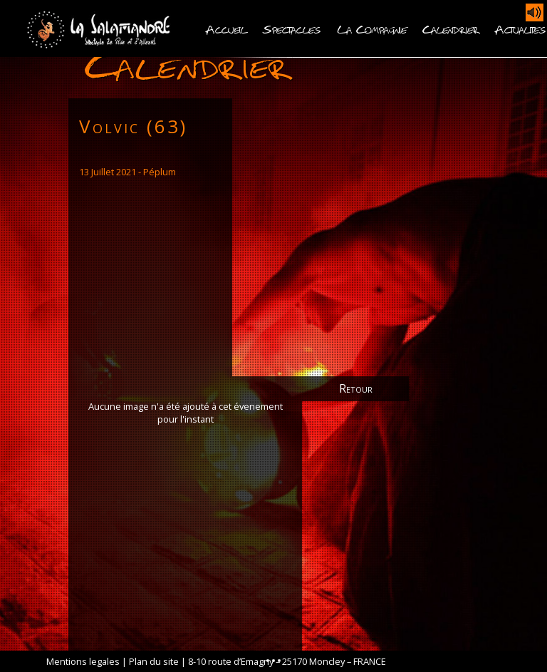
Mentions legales (83, 661)
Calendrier (450, 28)
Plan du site (154, 661)
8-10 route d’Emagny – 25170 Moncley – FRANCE (287, 661)
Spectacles (291, 28)
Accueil (226, 28)
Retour (356, 388)
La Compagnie (372, 28)
